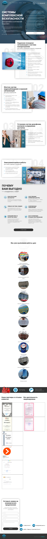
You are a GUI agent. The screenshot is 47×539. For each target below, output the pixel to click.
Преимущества (14, 2)
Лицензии (24, 2)
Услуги (10, 2)
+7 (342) (40, 3)
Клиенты (20, 2)
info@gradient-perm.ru (40, 525)
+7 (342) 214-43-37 (26, 525)
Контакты (29, 2)
